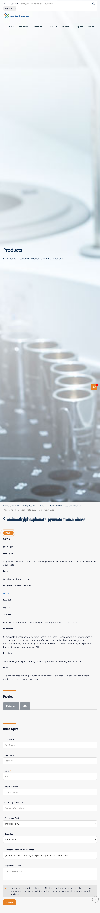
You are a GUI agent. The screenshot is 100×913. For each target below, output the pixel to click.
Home (6, 505)
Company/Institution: (14, 802)
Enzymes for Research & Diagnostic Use (42, 505)
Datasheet (11, 706)
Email (7, 771)
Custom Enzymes (73, 505)
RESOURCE (52, 27)
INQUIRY (79, 27)
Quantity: (8, 834)
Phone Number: (11, 786)
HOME (11, 27)
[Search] (93, 3)
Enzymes (16, 505)
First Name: (9, 739)
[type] (11, 3)
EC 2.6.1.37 (7, 593)
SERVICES (38, 27)
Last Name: (9, 755)
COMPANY (66, 27)
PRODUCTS (23, 27)
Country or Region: (12, 818)
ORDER (91, 27)
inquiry (8, 532)
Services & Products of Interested (19, 849)
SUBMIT (9, 902)
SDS (25, 706)
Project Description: (13, 865)
